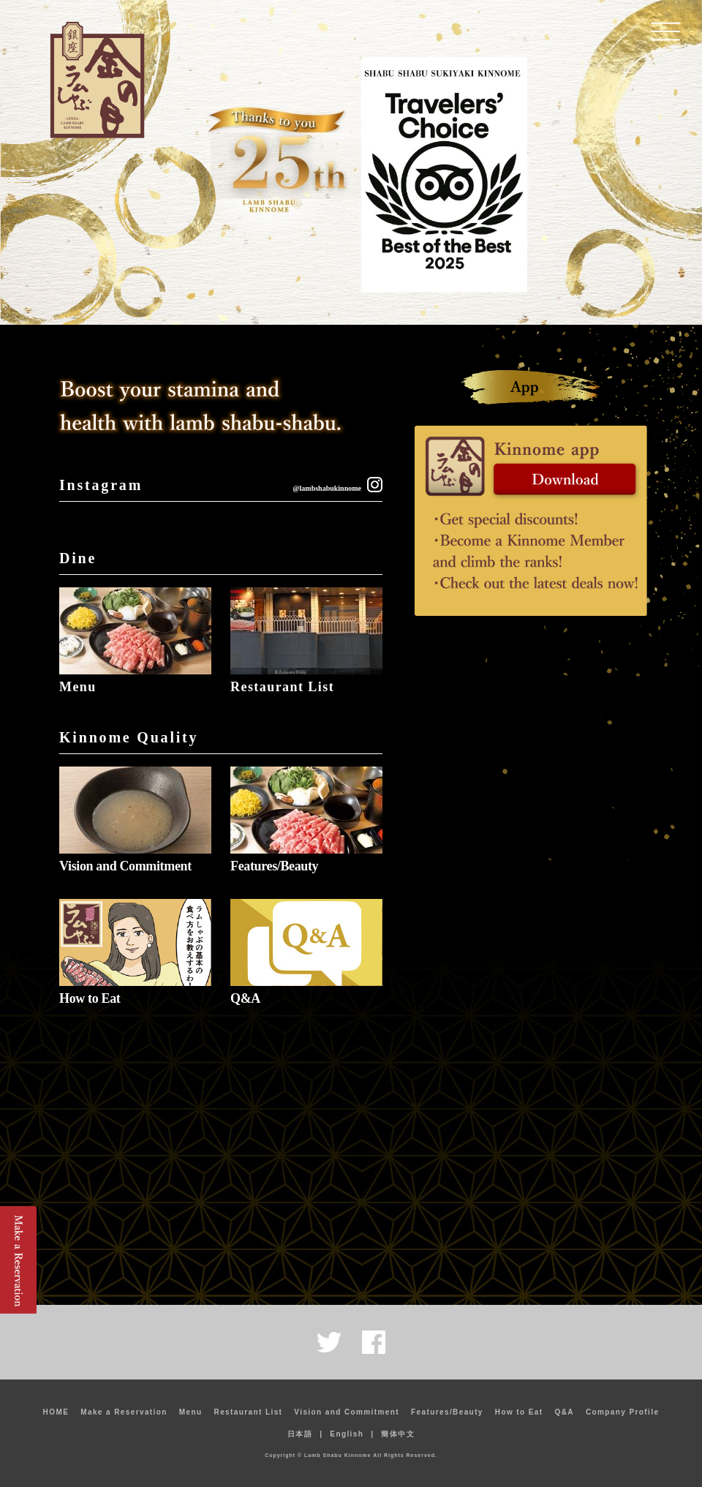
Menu (78, 686)
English (346, 1434)
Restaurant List (282, 686)
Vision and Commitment (125, 866)
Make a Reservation (123, 1412)
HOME (56, 1412)
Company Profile (622, 1412)
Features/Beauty (274, 866)
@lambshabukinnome (326, 488)
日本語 (299, 1434)
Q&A (245, 998)
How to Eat (89, 998)
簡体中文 (398, 1434)
